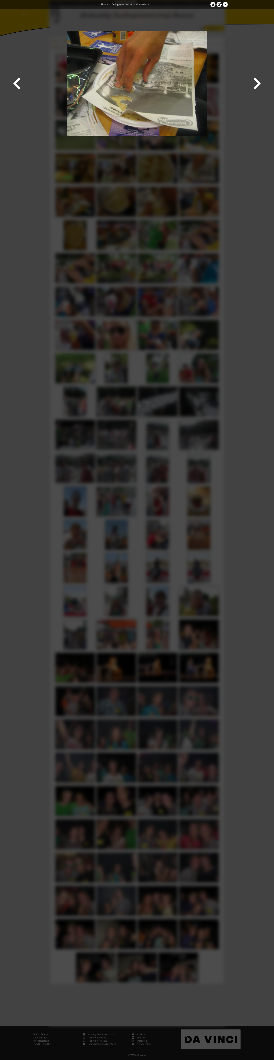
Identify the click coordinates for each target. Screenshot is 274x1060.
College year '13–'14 (122, 4)
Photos (104, 4)
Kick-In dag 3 (142, 4)
